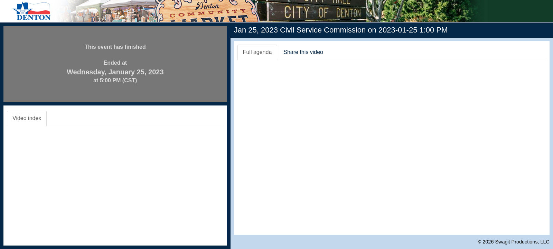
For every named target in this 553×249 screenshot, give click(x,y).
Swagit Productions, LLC (522, 242)
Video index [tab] (26, 118)
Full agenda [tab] (257, 52)
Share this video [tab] (303, 52)
